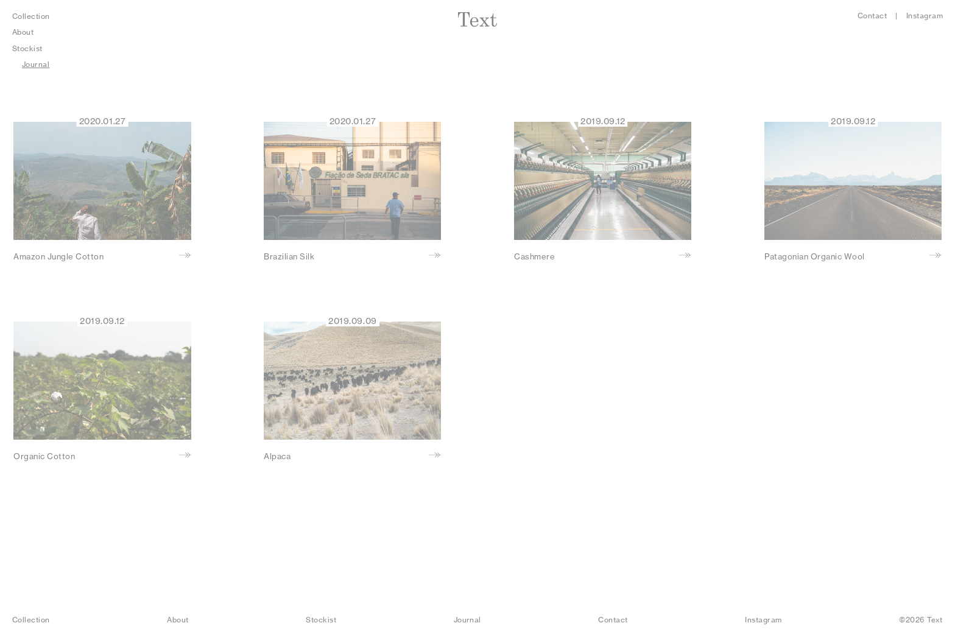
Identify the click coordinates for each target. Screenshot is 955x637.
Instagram (924, 15)
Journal (35, 64)
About (22, 32)
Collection (31, 16)
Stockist (27, 48)
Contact (872, 15)
